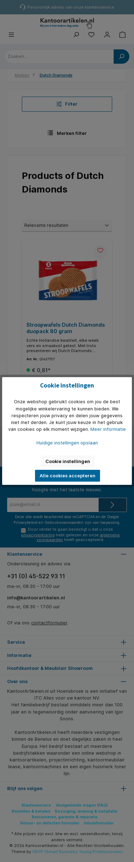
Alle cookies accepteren (67, 475)
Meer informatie (108, 429)
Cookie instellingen (67, 461)
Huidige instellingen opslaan (67, 442)
